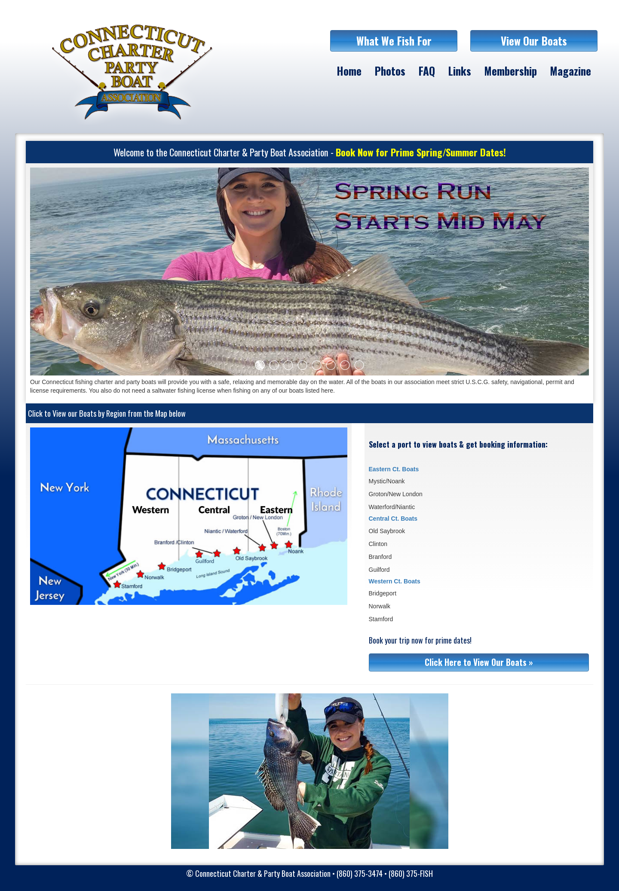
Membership (510, 71)
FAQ (426, 71)
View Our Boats (534, 41)
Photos (389, 71)
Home (349, 71)
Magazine (570, 71)
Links (459, 71)
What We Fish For (394, 41)
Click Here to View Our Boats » (479, 662)
